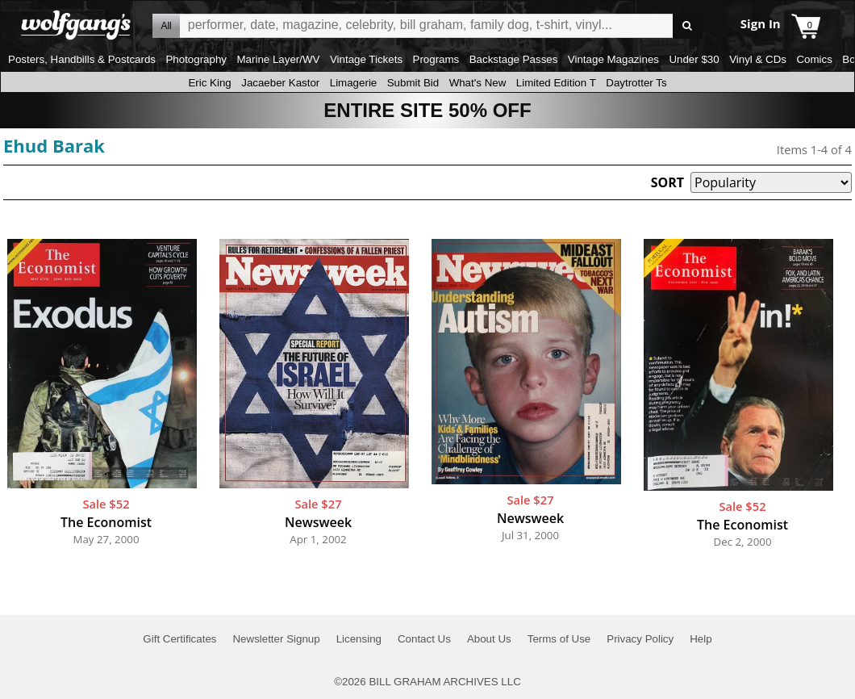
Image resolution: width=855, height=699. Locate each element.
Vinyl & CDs (757, 59)
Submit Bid (413, 83)
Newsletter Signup (275, 639)
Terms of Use (559, 639)
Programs (436, 59)
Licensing (359, 639)
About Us (489, 639)
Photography (196, 59)
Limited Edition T (556, 83)
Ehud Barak (54, 145)
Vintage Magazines (613, 59)
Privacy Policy (640, 639)
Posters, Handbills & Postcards (82, 59)
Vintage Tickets (366, 59)
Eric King (209, 83)
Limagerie (353, 83)
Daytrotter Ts (636, 83)
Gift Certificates (179, 639)
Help (700, 639)
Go (688, 26)
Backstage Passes (513, 59)
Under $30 (694, 59)
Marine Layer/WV (277, 59)
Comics (814, 59)
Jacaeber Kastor (280, 83)
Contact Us (424, 639)
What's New (478, 83)
